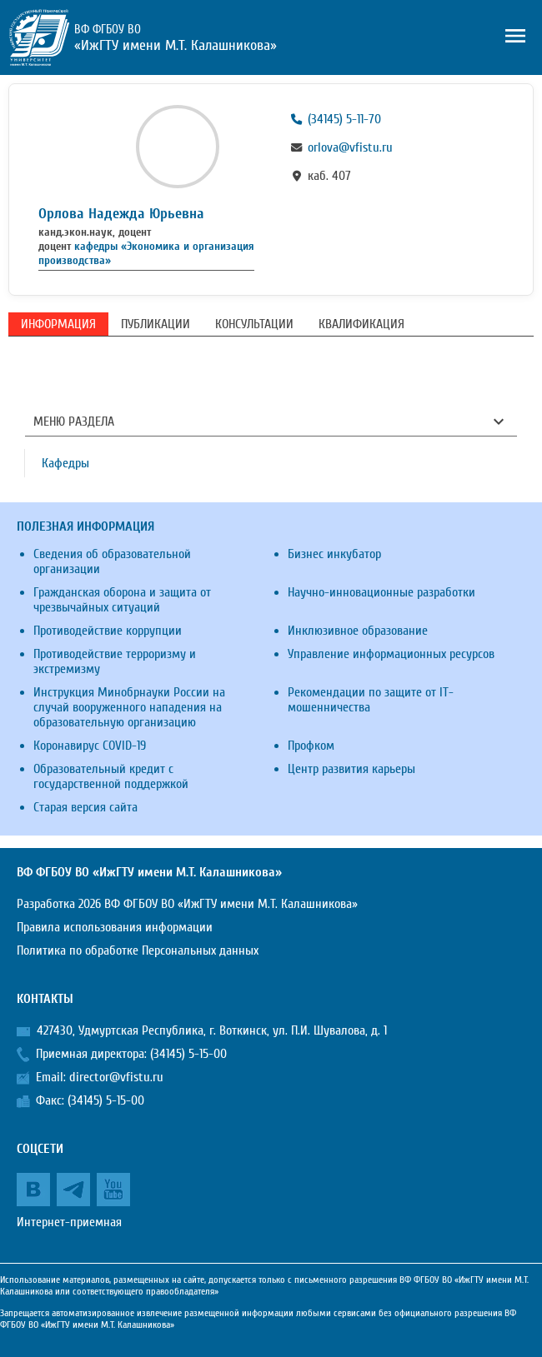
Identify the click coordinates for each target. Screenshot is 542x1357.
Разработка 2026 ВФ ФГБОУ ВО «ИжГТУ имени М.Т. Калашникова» (187, 903)
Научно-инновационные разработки (381, 592)
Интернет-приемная (69, 1222)
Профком (311, 745)
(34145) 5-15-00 (188, 1053)
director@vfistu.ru (116, 1077)
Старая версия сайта (85, 807)
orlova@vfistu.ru (350, 147)
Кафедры (65, 463)
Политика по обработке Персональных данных (137, 950)
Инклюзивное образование (358, 630)
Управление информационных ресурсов (391, 653)
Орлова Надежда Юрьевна (121, 213)
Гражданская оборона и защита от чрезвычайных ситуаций (122, 600)
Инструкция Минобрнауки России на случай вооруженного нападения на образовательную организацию (129, 707)
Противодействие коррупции (107, 630)
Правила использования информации (115, 927)
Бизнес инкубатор (334, 553)
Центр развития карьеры (351, 768)
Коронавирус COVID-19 (89, 745)
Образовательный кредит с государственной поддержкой (110, 776)
